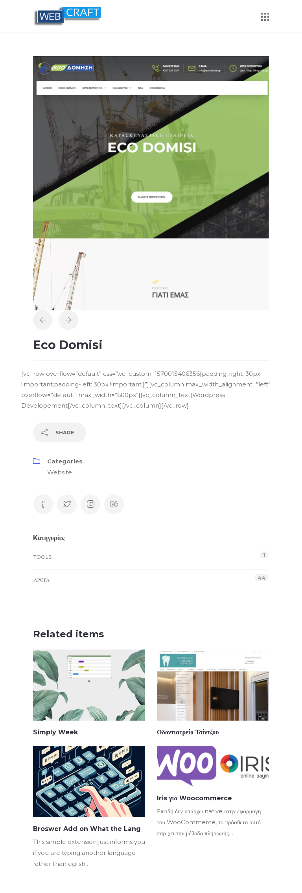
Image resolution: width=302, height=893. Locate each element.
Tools (42, 557)
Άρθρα (41, 579)
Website (59, 472)
